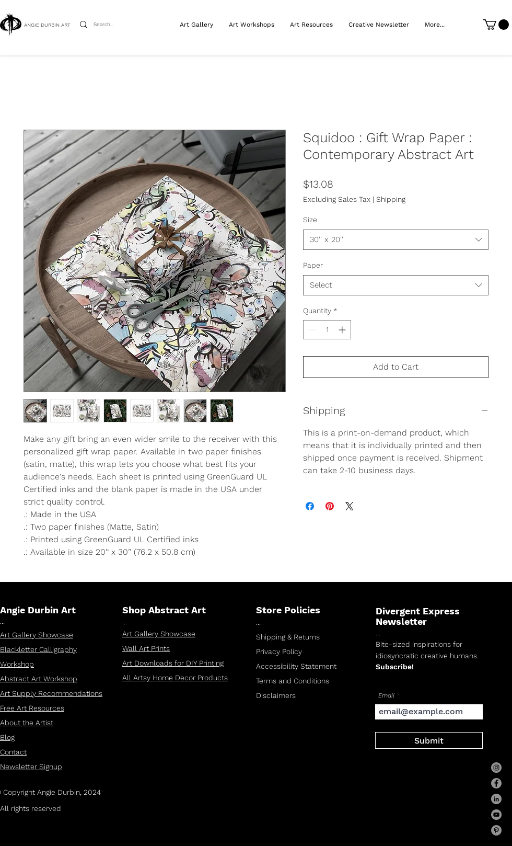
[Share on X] (349, 506)
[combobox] (395, 240)
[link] (496, 24)
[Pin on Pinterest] (329, 506)
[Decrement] (311, 330)
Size (310, 219)
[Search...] (107, 24)
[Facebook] (496, 783)
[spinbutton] (327, 330)
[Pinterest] (496, 830)
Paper (313, 265)
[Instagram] (496, 767)
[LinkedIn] (496, 799)
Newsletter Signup (31, 766)
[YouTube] (496, 814)
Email (386, 695)
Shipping (390, 199)
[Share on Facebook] (310, 506)
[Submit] (429, 740)
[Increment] (343, 330)
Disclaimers (276, 695)
